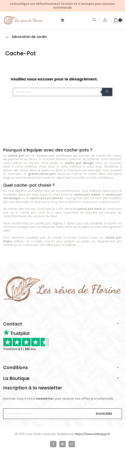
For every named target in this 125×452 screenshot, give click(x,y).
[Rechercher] (62, 92)
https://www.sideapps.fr (92, 434)
